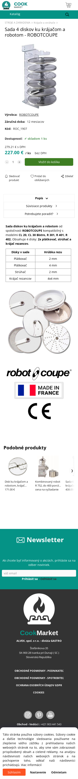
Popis (39, 198)
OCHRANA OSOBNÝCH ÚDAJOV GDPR (39, 685)
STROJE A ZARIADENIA (17, 22)
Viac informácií (31, 765)
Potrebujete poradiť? (39, 214)
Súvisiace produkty (39, 206)
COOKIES (39, 692)
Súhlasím (14, 772)
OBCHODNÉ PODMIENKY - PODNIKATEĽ (39, 671)
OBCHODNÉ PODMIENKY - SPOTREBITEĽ (39, 678)
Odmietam (59, 772)
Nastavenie (38, 772)
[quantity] (13, 162)
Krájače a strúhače (44, 22)
